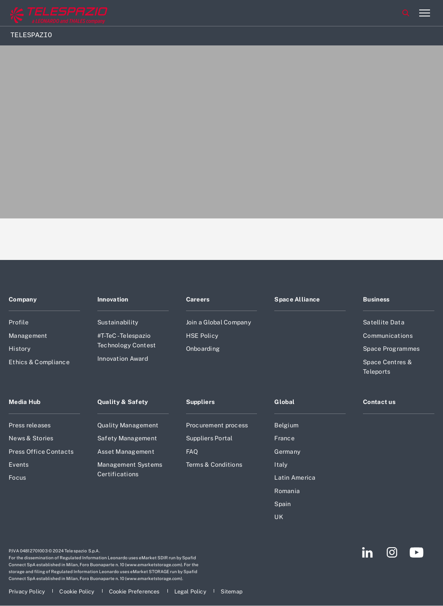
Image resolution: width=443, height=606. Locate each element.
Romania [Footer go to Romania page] (287, 490)
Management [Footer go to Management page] (28, 335)
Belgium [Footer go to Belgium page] (286, 425)
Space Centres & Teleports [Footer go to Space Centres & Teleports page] (387, 367)
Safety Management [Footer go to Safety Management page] (127, 438)
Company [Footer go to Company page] (23, 299)
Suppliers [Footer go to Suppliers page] (200, 401)
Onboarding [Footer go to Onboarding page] (203, 348)
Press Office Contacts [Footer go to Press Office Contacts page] (41, 451)
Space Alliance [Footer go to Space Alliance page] (297, 299)
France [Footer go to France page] (284, 438)
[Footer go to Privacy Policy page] (27, 591)
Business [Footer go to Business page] (376, 299)
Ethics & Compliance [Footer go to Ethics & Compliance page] (39, 362)
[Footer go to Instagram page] (391, 552)
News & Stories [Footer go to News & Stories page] (31, 438)
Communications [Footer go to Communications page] (388, 335)
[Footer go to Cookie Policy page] (77, 591)
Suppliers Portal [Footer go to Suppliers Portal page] (209, 438)
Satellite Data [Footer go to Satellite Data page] (383, 322)
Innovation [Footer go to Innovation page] (112, 299)
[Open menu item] (424, 13)
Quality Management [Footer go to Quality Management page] (128, 425)
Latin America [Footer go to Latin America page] (294, 477)
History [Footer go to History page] (19, 348)
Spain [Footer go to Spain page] (282, 503)
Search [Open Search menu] (405, 13)
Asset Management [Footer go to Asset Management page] (125, 451)
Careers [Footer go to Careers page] (198, 299)
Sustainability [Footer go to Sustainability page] (117, 322)
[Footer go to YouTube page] (416, 552)
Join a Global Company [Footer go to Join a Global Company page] (218, 322)
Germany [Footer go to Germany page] (287, 451)
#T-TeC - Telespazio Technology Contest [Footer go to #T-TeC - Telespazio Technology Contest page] (126, 340)
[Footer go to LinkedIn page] (367, 552)
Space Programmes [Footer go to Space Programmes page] (391, 348)
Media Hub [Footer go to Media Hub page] (25, 401)
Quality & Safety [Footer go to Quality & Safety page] (122, 401)
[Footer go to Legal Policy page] (191, 591)
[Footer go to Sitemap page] (232, 591)
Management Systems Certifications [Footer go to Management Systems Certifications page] (130, 469)
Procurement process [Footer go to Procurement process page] (217, 425)
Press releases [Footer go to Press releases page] (30, 425)
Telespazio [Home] (31, 35)
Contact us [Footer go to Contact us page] (379, 401)
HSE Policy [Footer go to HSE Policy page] (202, 335)
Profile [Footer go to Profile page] (19, 322)
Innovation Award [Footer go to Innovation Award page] (122, 358)
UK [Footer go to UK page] (278, 516)
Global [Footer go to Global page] (284, 401)
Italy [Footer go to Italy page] (280, 464)
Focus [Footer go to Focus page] (17, 477)
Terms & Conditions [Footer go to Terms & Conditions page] (214, 464)
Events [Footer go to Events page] (19, 464)
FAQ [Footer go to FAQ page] (192, 451)
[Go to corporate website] (42, 13)
